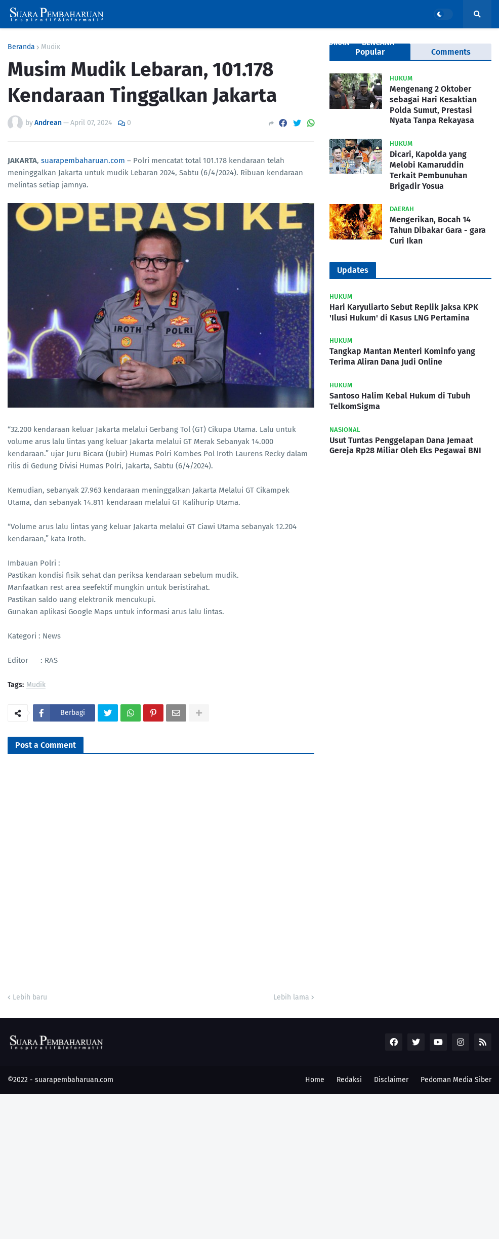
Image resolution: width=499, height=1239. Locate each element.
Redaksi (349, 1079)
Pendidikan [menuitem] (329, 42)
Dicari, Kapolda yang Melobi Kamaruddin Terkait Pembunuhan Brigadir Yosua (428, 169)
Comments (451, 52)
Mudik (36, 685)
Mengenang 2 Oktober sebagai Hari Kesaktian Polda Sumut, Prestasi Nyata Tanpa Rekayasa (433, 104)
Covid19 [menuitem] (60, 42)
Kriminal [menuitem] (150, 42)
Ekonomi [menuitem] (241, 42)
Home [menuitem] (24, 42)
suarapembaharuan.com (83, 160)
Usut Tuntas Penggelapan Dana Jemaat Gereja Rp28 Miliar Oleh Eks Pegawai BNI (405, 445)
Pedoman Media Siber (456, 1079)
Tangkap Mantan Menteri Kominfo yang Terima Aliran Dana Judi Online (402, 356)
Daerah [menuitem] (192, 42)
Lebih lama (291, 997)
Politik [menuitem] (282, 42)
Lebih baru (30, 997)
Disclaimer (391, 1079)
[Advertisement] (249, 1165)
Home (314, 1079)
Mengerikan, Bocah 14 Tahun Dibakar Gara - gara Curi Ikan (438, 230)
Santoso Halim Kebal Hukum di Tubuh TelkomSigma (399, 401)
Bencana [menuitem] (378, 42)
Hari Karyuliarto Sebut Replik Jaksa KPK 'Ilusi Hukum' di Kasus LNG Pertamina (403, 312)
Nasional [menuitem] (104, 42)
